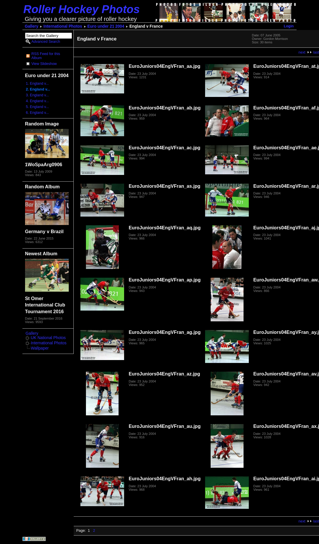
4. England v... (37, 101)
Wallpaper (40, 348)
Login (289, 26)
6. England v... (37, 113)
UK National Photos (48, 338)
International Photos (62, 26)
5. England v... (37, 107)
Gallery (31, 26)
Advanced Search (45, 42)
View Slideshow (44, 64)
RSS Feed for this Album (45, 56)
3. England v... (37, 95)
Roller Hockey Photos (81, 9)
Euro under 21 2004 (105, 26)
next (302, 52)
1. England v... (37, 83)
